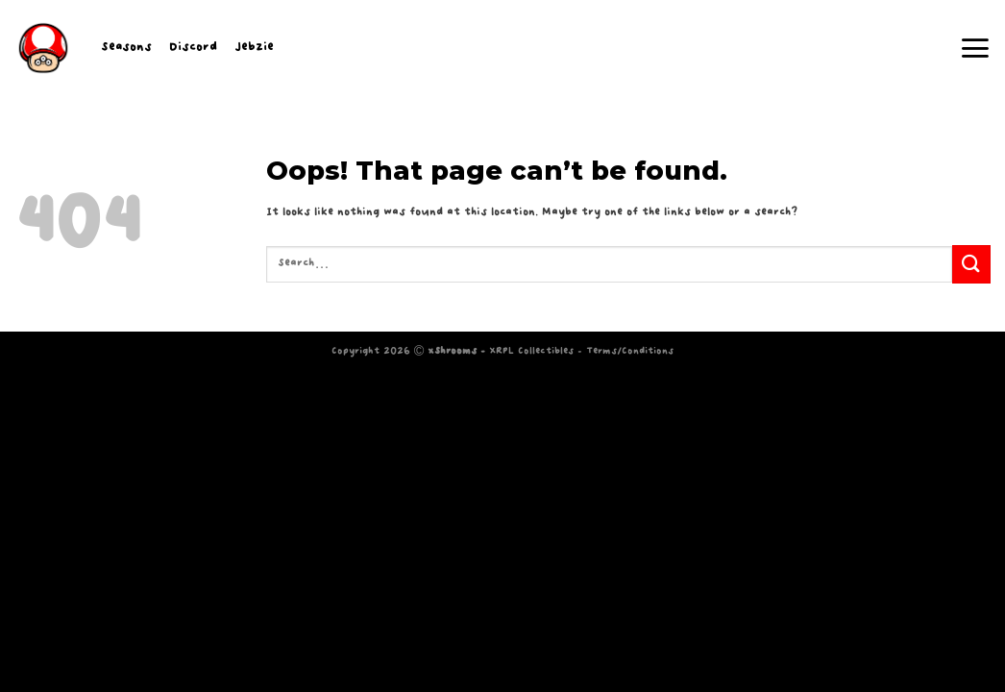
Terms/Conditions (630, 352)
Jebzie (254, 47)
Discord (193, 47)
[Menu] (975, 48)
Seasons (126, 47)
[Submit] (971, 264)
